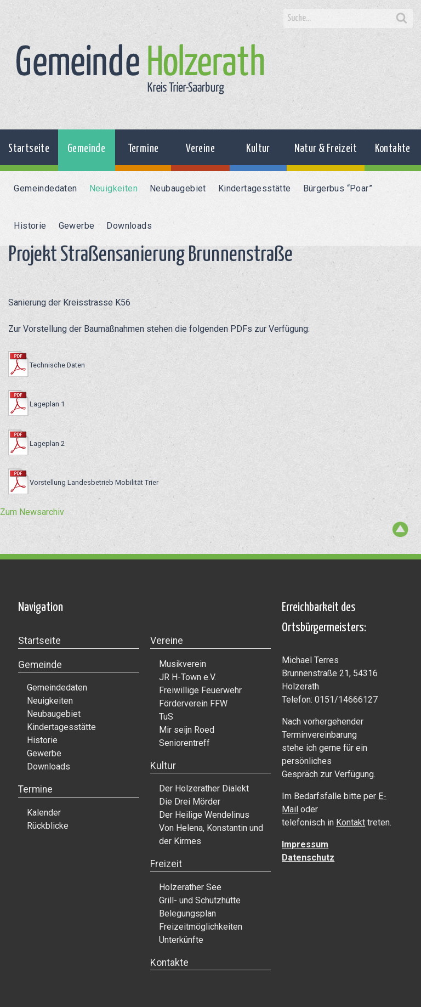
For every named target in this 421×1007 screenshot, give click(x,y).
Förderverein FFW (193, 703)
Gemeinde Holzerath (140, 69)
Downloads (129, 225)
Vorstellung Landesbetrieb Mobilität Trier (94, 482)
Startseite (28, 149)
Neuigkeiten (113, 188)
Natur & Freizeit (325, 149)
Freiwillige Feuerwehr (200, 690)
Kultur (258, 149)
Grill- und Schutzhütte (200, 900)
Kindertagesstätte (254, 188)
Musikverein (182, 664)
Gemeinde (86, 149)
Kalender (44, 812)
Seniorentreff (184, 743)
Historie (30, 225)
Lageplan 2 (47, 443)
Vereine (200, 149)
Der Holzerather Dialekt (204, 788)
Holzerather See (190, 887)
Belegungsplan (187, 913)
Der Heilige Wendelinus (204, 815)
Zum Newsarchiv (32, 512)
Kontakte (393, 149)
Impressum (305, 844)
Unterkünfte (181, 940)
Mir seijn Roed (186, 730)
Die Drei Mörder (189, 801)
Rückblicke (48, 826)
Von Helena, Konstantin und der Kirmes (211, 834)
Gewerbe (77, 225)
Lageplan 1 (47, 404)
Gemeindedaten (45, 188)
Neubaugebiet (178, 188)
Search (402, 18)
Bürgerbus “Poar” (337, 188)
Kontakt (350, 822)
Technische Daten (57, 365)
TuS (166, 716)
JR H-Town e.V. (187, 677)
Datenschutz (308, 857)
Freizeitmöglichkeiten (200, 926)
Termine (143, 149)
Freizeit (166, 863)
